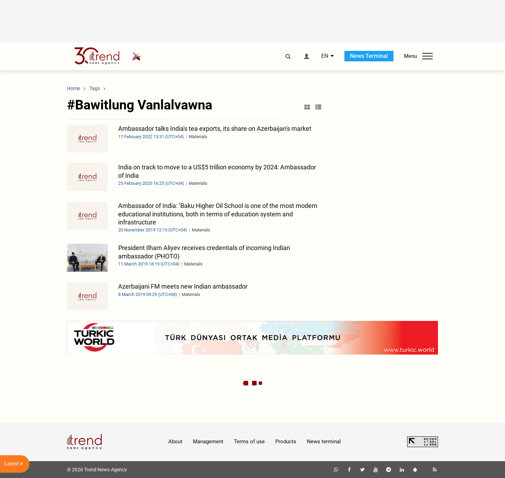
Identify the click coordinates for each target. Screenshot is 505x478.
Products (285, 441)
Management (208, 441)
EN (324, 56)
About (175, 441)
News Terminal (369, 56)
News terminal (324, 441)
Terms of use (249, 441)
